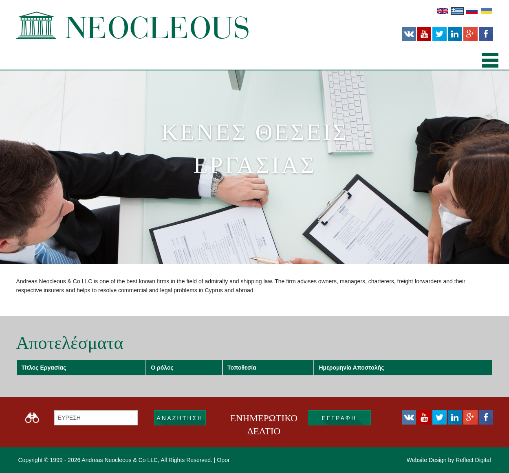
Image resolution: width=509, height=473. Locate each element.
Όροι (223, 460)
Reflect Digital (473, 460)
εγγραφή (339, 418)
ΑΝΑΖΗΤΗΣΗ (179, 418)
